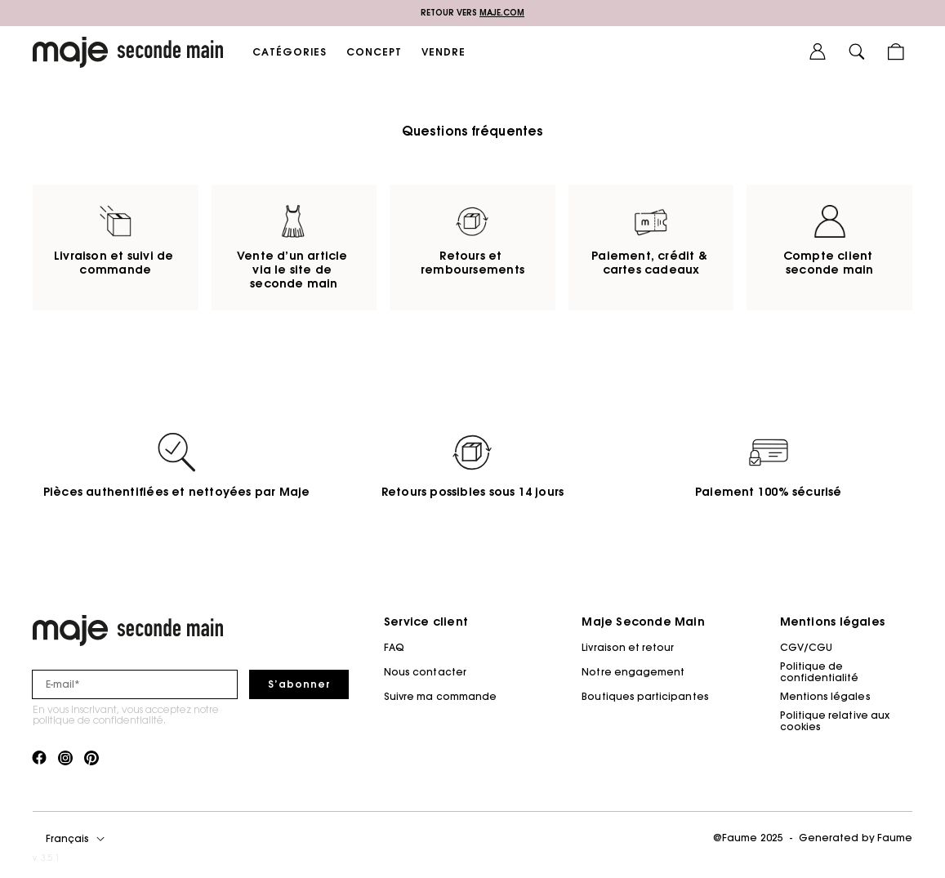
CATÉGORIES (289, 52)
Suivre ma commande (440, 696)
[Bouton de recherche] (856, 52)
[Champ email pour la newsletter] (135, 684)
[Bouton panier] (896, 52)
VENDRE (443, 52)
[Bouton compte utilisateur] (817, 52)
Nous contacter (425, 672)
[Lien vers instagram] (65, 758)
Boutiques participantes (645, 696)
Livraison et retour (628, 647)
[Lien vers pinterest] (91, 758)
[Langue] (78, 839)
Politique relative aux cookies (834, 721)
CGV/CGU (806, 647)
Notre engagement (633, 672)
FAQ (394, 647)
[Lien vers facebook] (39, 758)
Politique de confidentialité (819, 672)
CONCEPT (374, 52)
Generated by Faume (855, 837)
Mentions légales (825, 696)
